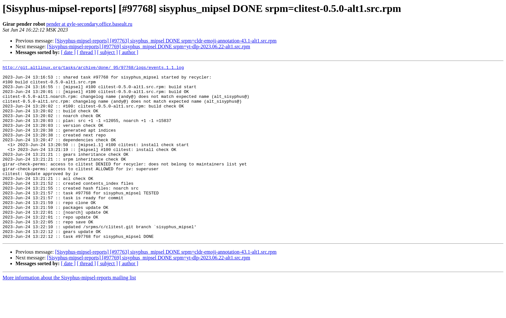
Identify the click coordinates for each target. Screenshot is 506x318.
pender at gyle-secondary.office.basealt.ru (89, 24)
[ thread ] (86, 52)
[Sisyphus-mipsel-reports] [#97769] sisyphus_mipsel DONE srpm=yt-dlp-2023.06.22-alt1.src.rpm (148, 46)
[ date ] (68, 52)
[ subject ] (107, 52)
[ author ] (128, 52)
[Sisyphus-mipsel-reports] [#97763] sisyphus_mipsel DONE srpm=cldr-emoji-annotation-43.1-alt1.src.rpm (166, 40)
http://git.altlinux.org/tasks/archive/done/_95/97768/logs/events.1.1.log (93, 68)
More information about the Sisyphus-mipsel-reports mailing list (69, 312)
